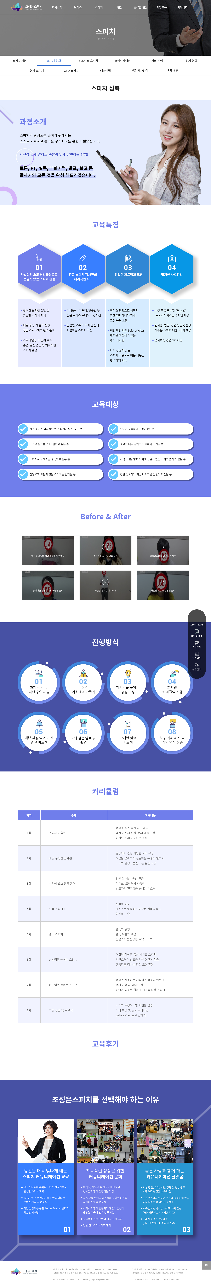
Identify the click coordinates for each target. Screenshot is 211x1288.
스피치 (99, 7)
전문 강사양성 (139, 70)
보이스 (78, 7)
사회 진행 (157, 60)
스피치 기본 (20, 60)
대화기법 (105, 70)
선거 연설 (191, 60)
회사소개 (57, 7)
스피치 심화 (54, 60)
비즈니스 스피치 (88, 60)
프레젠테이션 (123, 60)
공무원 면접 (140, 7)
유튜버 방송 (174, 70)
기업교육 (161, 7)
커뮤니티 (182, 7)
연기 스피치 (37, 70)
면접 (119, 7)
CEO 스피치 (71, 70)
